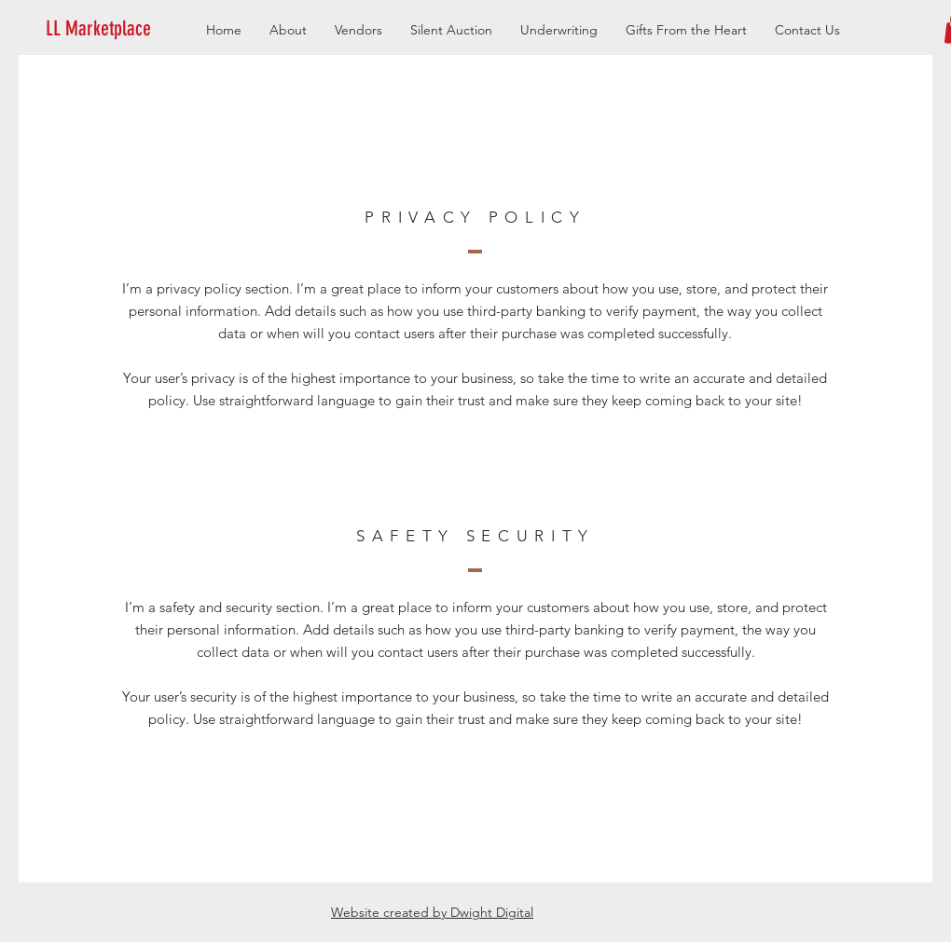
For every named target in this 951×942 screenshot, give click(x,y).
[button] (127, 29)
